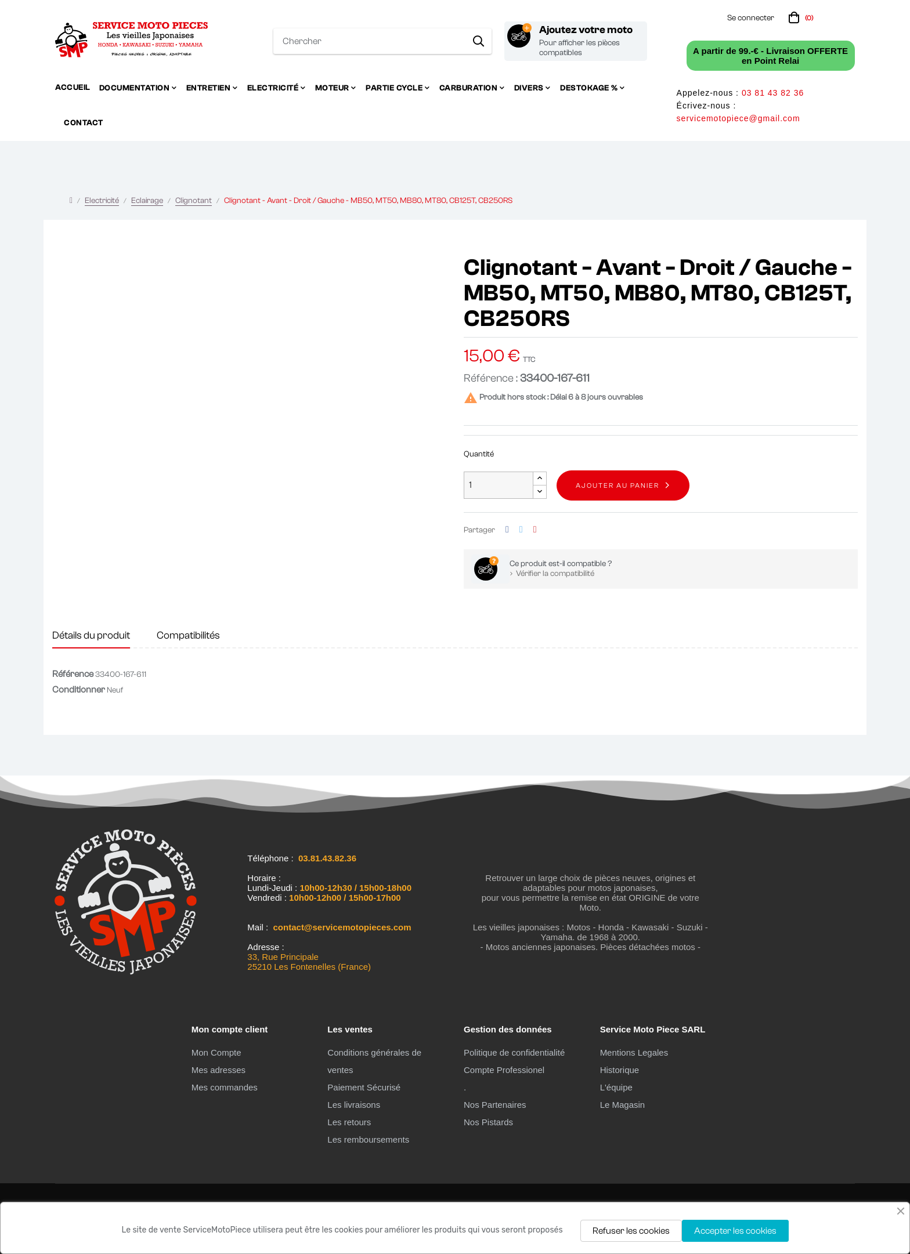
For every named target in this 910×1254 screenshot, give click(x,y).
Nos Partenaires (495, 1105)
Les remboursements (368, 1139)
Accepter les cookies (735, 1231)
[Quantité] (498, 485)
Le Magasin (622, 1105)
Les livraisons (353, 1105)
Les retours (349, 1122)
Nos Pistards (488, 1122)
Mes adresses (218, 1070)
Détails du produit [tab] (91, 635)
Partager (507, 529)
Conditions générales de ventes (374, 1061)
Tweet (521, 529)
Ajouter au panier (617, 485)
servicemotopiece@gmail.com (738, 118)
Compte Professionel (504, 1070)
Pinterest (535, 529)
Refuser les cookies (631, 1231)
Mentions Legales (634, 1052)
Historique (620, 1070)
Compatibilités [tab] (188, 635)
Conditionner (78, 689)
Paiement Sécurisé (363, 1087)
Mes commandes (225, 1087)
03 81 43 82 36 (773, 92)
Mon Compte (216, 1052)
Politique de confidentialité (514, 1052)
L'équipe (616, 1087)
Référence (72, 674)
